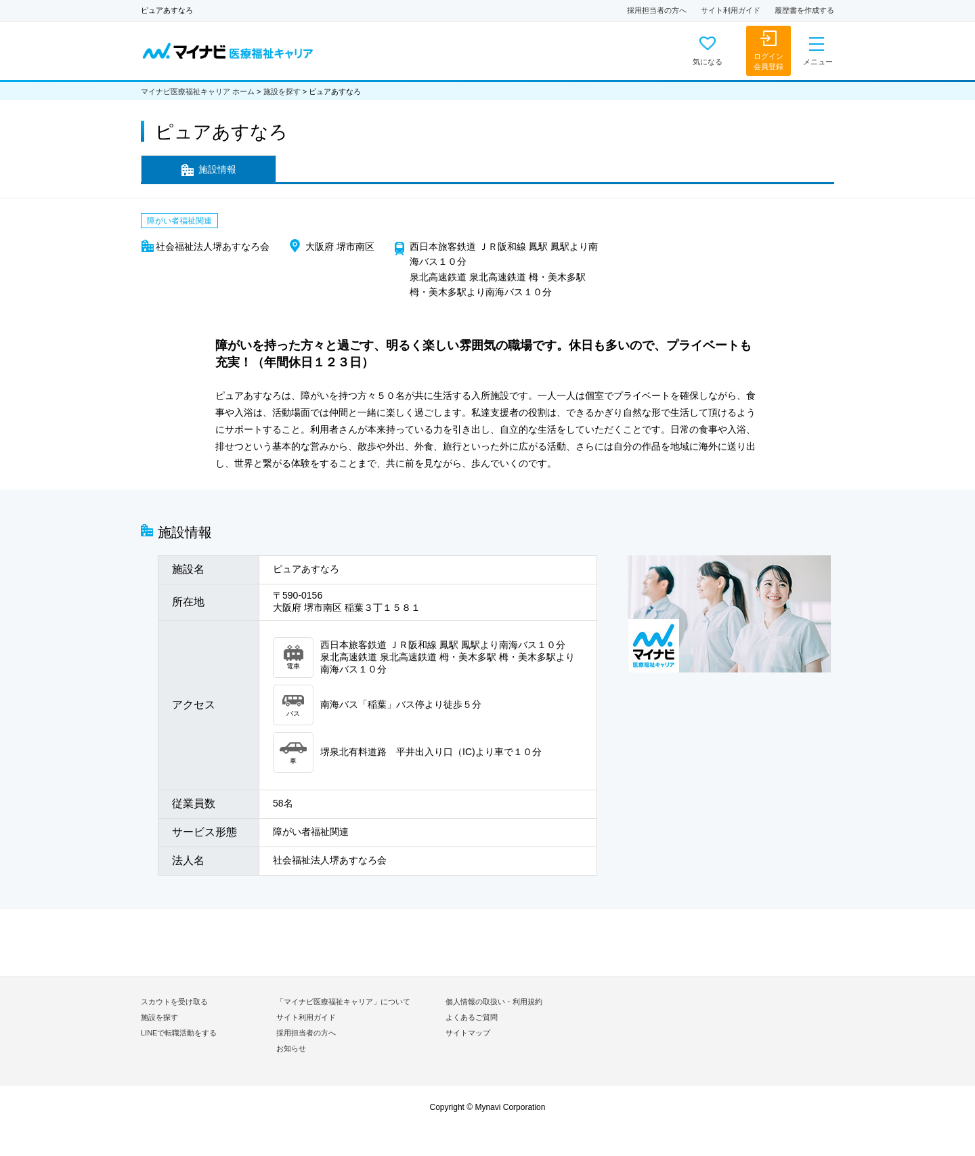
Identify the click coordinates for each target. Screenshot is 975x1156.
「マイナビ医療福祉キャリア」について (343, 1002)
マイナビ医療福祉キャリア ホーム (198, 91)
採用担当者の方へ (657, 10)
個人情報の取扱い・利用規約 (494, 1002)
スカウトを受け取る (174, 1002)
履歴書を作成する (804, 10)
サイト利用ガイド (730, 10)
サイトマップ (468, 1033)
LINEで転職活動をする (179, 1033)
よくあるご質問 (472, 1017)
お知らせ (291, 1048)
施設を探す (282, 91)
